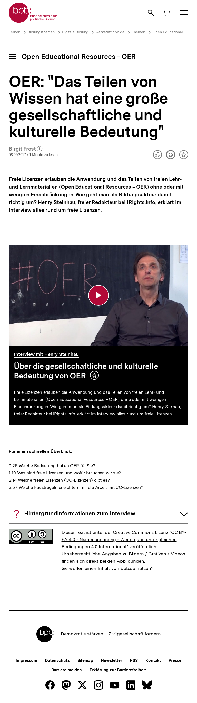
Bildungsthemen (41, 32)
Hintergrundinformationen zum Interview (79, 513)
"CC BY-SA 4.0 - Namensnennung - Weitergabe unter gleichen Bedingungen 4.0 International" (124, 539)
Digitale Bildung (75, 32)
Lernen (14, 32)
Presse (175, 660)
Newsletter (111, 660)
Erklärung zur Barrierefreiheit (118, 670)
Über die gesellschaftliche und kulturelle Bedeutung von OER (86, 370)
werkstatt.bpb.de (110, 32)
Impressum (26, 660)
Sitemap (85, 660)
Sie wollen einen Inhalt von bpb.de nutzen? (108, 568)
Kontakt (153, 660)
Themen (138, 32)
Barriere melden (66, 670)
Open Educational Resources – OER (79, 56)
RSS (134, 660)
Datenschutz (57, 660)
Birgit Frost (26, 149)
